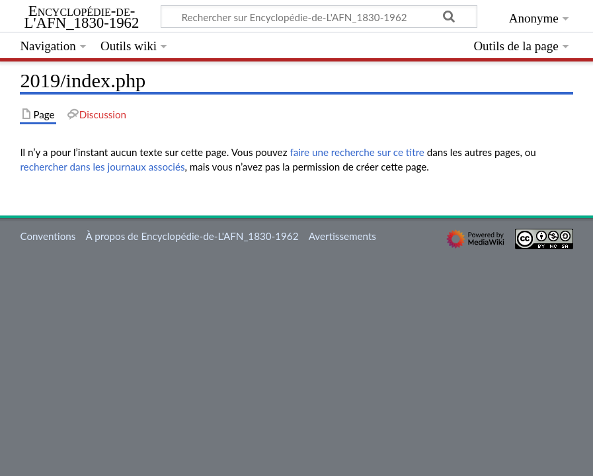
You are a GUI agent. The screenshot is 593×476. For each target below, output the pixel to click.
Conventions (47, 236)
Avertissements (342, 236)
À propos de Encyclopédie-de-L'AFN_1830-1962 (192, 236)
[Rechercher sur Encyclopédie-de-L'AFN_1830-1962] (319, 16)
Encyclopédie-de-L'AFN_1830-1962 (81, 17)
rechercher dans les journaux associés (102, 167)
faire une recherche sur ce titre (357, 152)
